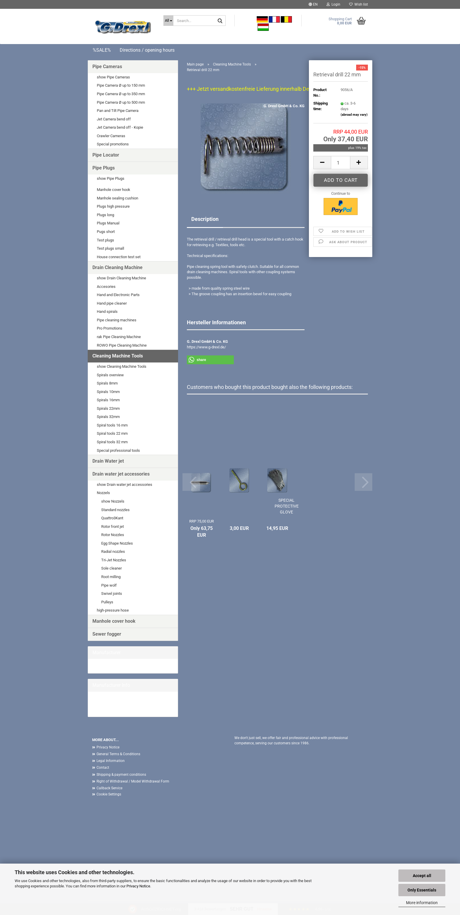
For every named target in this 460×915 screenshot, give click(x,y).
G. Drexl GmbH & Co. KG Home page (122, 704)
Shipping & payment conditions (121, 775)
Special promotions (113, 144)
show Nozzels (112, 501)
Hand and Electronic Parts (118, 295)
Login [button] (333, 4)
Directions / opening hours (147, 50)
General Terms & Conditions (118, 754)
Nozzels (103, 493)
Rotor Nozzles (112, 535)
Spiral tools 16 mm (112, 425)
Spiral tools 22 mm (112, 433)
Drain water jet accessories (121, 474)
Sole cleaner (111, 568)
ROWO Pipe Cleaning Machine (122, 345)
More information (422, 902)
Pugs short (106, 231)
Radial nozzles (113, 551)
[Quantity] (340, 162)
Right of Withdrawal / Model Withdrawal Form (133, 781)
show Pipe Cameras (113, 77)
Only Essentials (421, 890)
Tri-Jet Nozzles (113, 560)
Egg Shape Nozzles (117, 543)
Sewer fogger (106, 634)
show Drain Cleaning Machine (121, 278)
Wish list (358, 4)
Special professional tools (118, 450)
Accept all (422, 875)
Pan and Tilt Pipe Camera (117, 110)
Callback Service (109, 788)
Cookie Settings (109, 794)
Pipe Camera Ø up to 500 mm (121, 102)
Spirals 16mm (108, 400)
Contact (103, 767)
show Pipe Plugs (110, 178)
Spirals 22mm (108, 408)
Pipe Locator (105, 155)
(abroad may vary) (354, 115)
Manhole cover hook (113, 189)
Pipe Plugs (103, 168)
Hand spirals (107, 311)
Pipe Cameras (107, 66)
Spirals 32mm (108, 416)
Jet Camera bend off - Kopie (120, 127)
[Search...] (168, 20)
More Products (104, 709)
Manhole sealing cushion (117, 198)
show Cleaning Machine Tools (121, 366)
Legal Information (111, 761)
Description (205, 219)
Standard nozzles (115, 510)
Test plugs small (110, 248)
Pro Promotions (109, 328)
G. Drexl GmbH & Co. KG (284, 106)
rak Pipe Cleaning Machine (119, 337)
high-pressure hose (113, 610)
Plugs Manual (108, 223)
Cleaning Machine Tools (117, 356)
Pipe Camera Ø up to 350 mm (121, 94)
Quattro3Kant (112, 518)
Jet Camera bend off (114, 119)
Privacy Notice (138, 886)
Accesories (106, 286)
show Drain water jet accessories (124, 484)
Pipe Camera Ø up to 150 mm (121, 85)
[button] (313, 4)
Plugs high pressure (113, 206)
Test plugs (105, 240)
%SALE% (102, 50)
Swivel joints (111, 593)
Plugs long (105, 215)
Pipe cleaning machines (116, 320)
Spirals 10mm (108, 391)
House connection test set (119, 257)
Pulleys (107, 602)
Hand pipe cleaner (112, 303)
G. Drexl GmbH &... (107, 666)
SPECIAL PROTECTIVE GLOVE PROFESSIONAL (286, 506)
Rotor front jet (112, 526)
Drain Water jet (108, 461)
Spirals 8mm (107, 383)
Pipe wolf (109, 585)
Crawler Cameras (111, 136)
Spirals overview (110, 375)
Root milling (111, 577)
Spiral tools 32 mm (112, 442)
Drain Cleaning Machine (117, 267)
